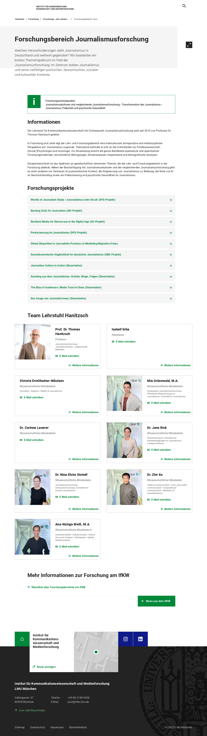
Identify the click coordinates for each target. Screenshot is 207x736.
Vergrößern (189, 45)
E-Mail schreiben (69, 356)
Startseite (19, 19)
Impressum (57, 727)
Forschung (33, 19)
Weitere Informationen (85, 365)
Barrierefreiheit (78, 727)
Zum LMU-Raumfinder (32, 710)
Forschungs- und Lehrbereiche (57, 19)
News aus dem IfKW (158, 601)
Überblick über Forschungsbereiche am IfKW (58, 587)
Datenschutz (37, 727)
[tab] (101, 200)
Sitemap (20, 727)
